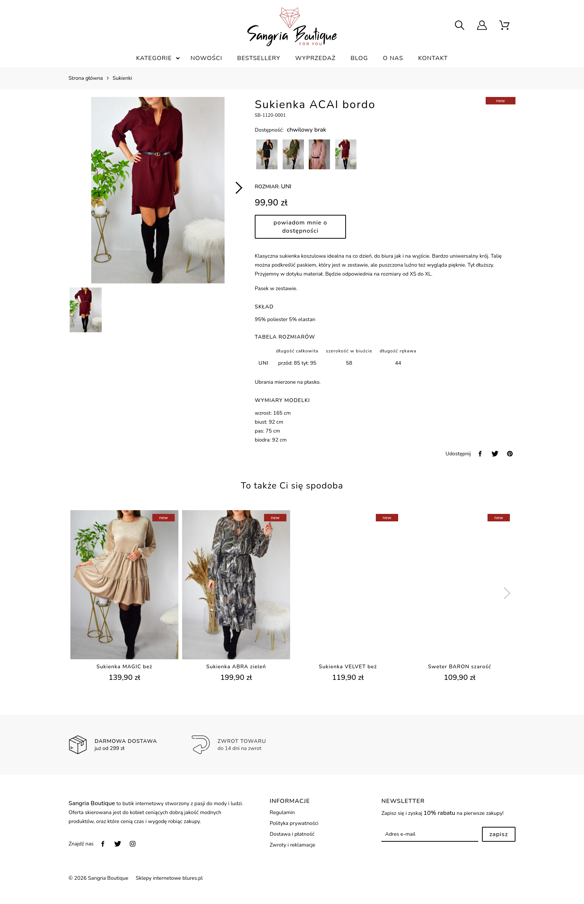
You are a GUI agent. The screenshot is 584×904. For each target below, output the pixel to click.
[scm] (504, 26)
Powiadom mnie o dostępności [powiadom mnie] (300, 227)
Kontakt (433, 58)
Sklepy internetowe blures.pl (169, 878)
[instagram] (132, 844)
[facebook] (480, 453)
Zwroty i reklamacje (292, 844)
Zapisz (498, 834)
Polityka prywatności (294, 823)
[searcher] (459, 26)
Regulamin (282, 812)
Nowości (206, 58)
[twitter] (495, 453)
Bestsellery (258, 58)
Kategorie (154, 58)
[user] (482, 26)
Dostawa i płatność (292, 834)
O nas (393, 58)
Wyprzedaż (315, 58)
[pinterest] (509, 453)
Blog (359, 58)
